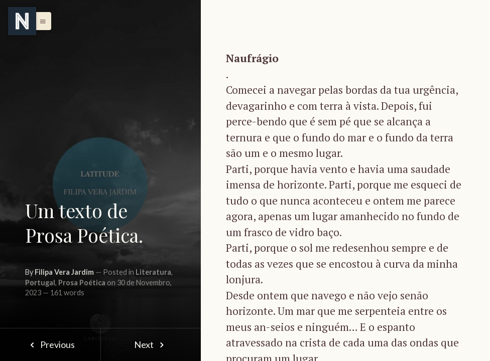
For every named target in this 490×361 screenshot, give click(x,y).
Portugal (40, 282)
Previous (50, 344)
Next (151, 344)
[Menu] (22, 21)
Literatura (153, 272)
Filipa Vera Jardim (64, 272)
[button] (40, 21)
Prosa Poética (81, 282)
